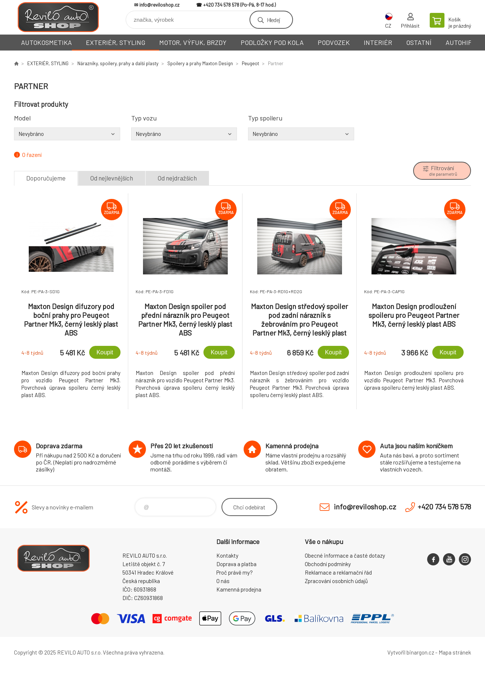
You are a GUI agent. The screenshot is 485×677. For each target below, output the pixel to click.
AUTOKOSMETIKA (46, 42)
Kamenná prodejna (238, 589)
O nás (223, 581)
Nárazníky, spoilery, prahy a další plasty (117, 63)
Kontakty (227, 555)
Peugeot (250, 63)
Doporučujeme (46, 178)
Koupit (105, 352)
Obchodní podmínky (328, 564)
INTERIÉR (378, 42)
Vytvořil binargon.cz (410, 652)
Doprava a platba (236, 564)
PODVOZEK (334, 42)
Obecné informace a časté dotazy (345, 555)
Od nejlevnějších (111, 178)
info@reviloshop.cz (159, 5)
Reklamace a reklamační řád (338, 572)
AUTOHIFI (460, 42)
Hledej (273, 19)
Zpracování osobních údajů (336, 581)
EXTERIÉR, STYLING (115, 42)
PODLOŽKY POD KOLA (272, 42)
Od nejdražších (177, 178)
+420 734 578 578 (221, 5)
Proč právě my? (234, 572)
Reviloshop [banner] (58, 17)
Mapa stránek (455, 652)
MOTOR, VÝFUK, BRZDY (193, 42)
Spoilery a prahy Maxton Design (200, 63)
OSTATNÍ (419, 42)
